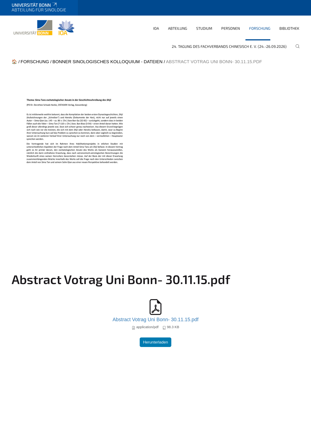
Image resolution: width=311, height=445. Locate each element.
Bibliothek (289, 28)
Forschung (259, 28)
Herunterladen (155, 342)
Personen (230, 28)
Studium (204, 28)
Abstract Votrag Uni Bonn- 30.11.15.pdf (155, 319)
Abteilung (177, 28)
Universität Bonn (35, 5)
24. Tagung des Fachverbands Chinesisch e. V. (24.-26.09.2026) (229, 46)
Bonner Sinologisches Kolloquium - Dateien (108, 61)
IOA (156, 28)
